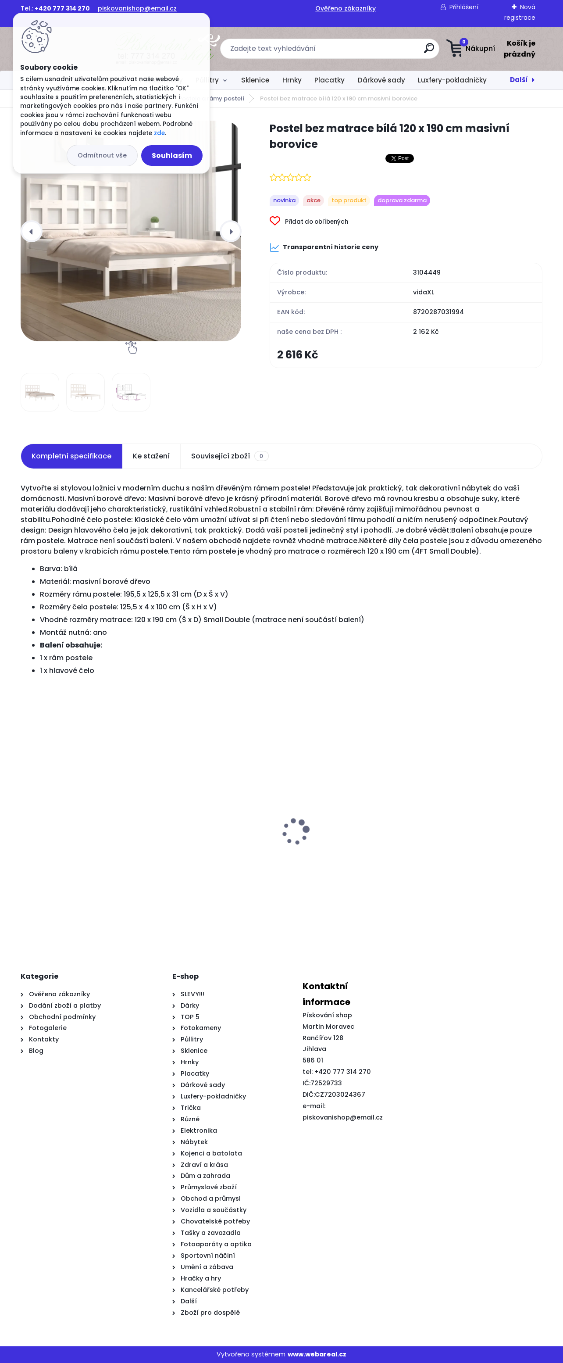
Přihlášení (463, 7)
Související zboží (229, 456)
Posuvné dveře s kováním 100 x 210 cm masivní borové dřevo (343, 857)
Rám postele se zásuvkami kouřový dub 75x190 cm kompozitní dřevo (468, 861)
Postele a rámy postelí (211, 98)
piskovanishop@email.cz (137, 8)
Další (519, 79)
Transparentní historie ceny (324, 247)
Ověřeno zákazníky (345, 8)
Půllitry (207, 80)
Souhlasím (172, 155)
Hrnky (292, 80)
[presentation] (32, 231)
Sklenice (255, 80)
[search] (368, 51)
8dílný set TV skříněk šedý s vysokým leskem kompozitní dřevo (74, 861)
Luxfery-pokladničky (452, 80)
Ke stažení (151, 456)
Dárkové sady (381, 80)
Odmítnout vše (102, 155)
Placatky (329, 80)
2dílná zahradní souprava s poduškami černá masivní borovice (206, 861)
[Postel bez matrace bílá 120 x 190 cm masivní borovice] (131, 231)
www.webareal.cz (317, 1354)
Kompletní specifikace (71, 456)
